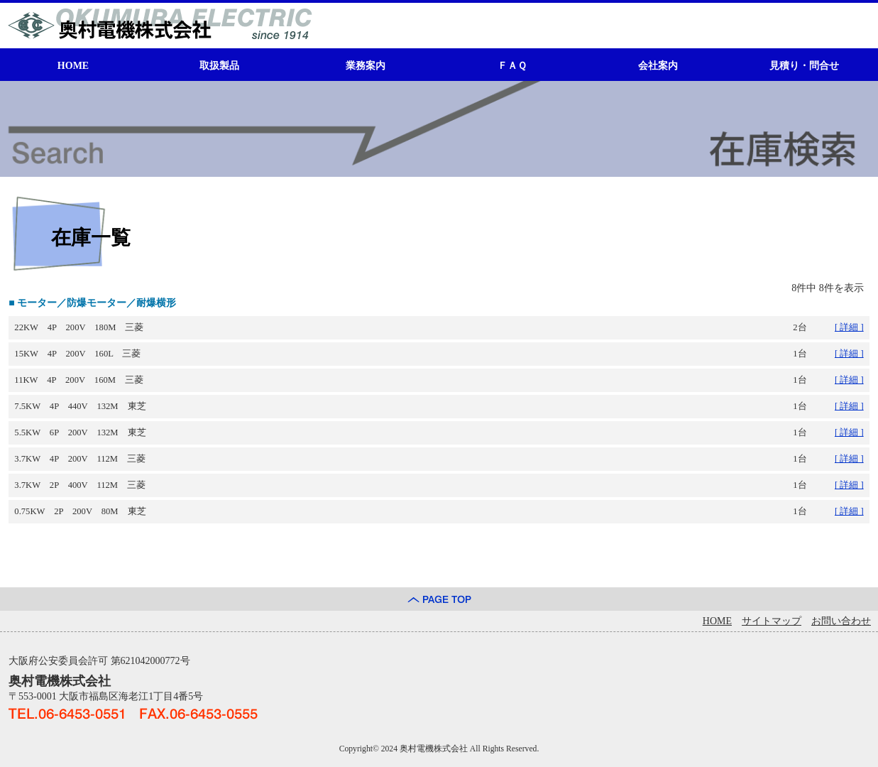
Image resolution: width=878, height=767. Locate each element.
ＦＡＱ (512, 65)
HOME (73, 65)
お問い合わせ (841, 621)
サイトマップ (771, 621)
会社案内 (658, 65)
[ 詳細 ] (849, 327)
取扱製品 (219, 65)
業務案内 (365, 65)
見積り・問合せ (804, 65)
